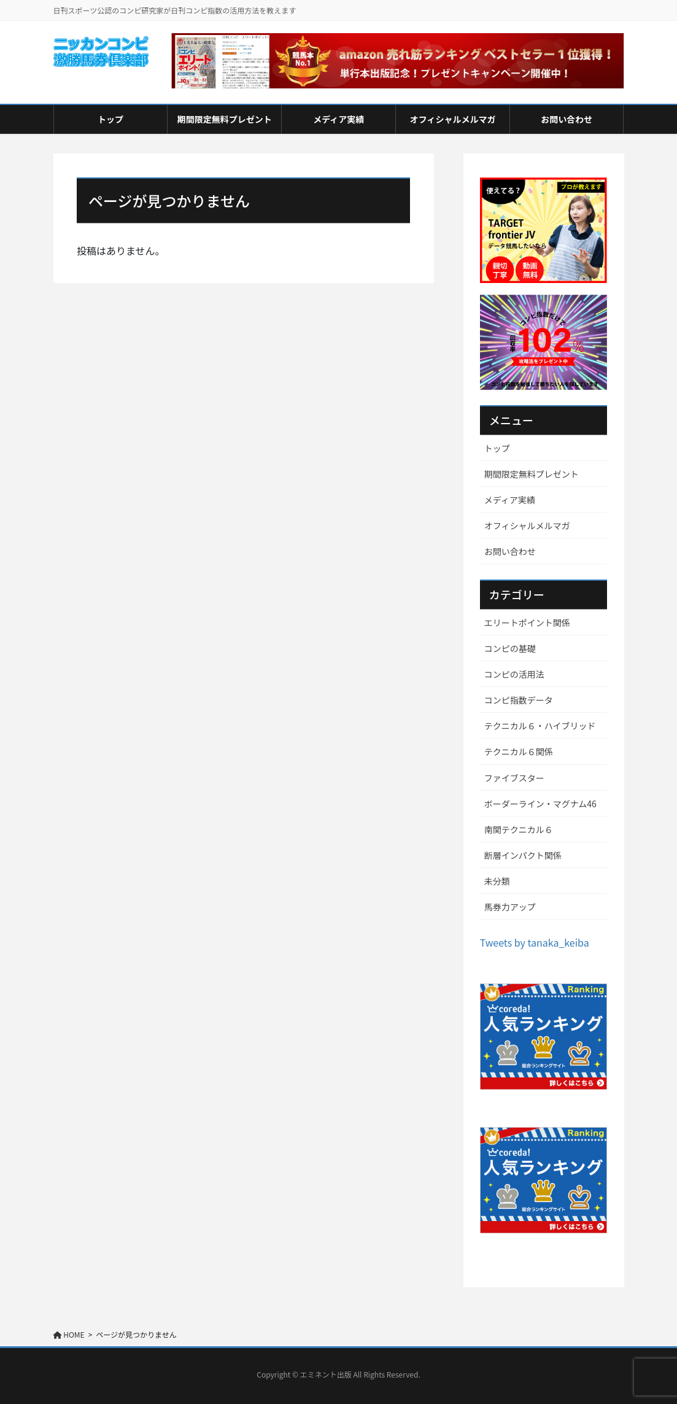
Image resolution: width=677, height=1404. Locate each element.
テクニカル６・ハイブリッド (540, 725)
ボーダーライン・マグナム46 (540, 803)
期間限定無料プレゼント (531, 474)
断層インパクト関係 (523, 855)
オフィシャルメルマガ (527, 525)
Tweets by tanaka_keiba (534, 942)
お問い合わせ (510, 551)
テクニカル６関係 (518, 751)
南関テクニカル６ (518, 829)
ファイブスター (514, 778)
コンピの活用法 (514, 674)
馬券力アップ (510, 907)
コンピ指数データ (518, 700)
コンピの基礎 (510, 648)
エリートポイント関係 (527, 622)
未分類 (497, 881)
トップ (497, 448)
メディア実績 (509, 500)
